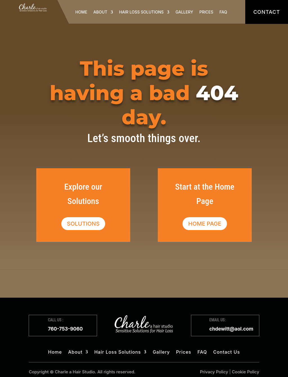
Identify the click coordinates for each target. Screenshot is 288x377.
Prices (206, 12)
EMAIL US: (217, 320)
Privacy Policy (214, 371)
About (100, 12)
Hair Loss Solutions (141, 12)
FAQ (223, 12)
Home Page (204, 223)
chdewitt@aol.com (231, 329)
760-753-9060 (65, 329)
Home (81, 12)
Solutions (83, 223)
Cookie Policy (245, 371)
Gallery (184, 12)
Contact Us (226, 352)
